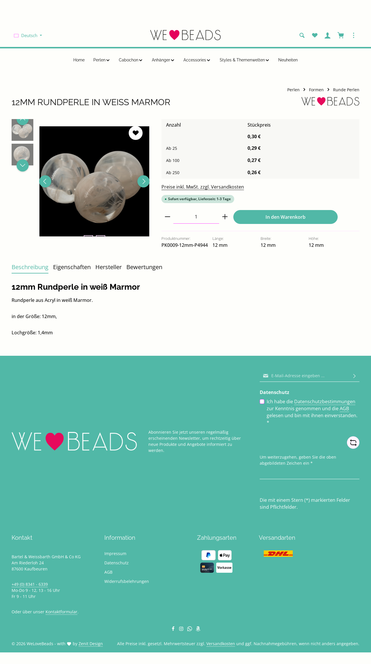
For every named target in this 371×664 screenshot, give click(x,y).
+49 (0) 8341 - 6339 (30, 584)
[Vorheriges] (45, 181)
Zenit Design (91, 643)
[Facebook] (174, 629)
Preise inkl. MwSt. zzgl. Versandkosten (202, 187)
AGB (344, 408)
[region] (81, 181)
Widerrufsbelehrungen (126, 581)
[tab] (30, 267)
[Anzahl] (196, 217)
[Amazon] (198, 629)
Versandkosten (220, 643)
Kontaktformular (61, 611)
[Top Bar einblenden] (353, 35)
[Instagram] (182, 629)
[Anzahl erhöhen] (225, 217)
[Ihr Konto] (327, 35)
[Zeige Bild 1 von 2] (88, 236)
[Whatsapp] (190, 629)
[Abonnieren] (354, 376)
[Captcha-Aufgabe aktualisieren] (353, 442)
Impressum (115, 553)
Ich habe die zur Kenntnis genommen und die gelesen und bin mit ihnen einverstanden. (312, 412)
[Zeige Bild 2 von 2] (100, 236)
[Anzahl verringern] (167, 217)
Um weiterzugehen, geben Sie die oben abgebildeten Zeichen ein (298, 460)
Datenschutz (116, 563)
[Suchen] (302, 35)
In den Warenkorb (285, 217)
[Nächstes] (143, 181)
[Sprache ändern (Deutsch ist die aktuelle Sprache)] (28, 35)
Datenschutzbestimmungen (324, 401)
